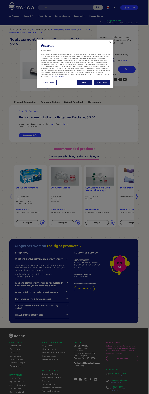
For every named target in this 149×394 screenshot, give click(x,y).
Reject (84, 82)
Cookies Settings (48, 82)
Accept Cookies (102, 82)
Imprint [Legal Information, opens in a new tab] (61, 76)
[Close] (110, 42)
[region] (75, 63)
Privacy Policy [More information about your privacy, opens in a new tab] (54, 76)
